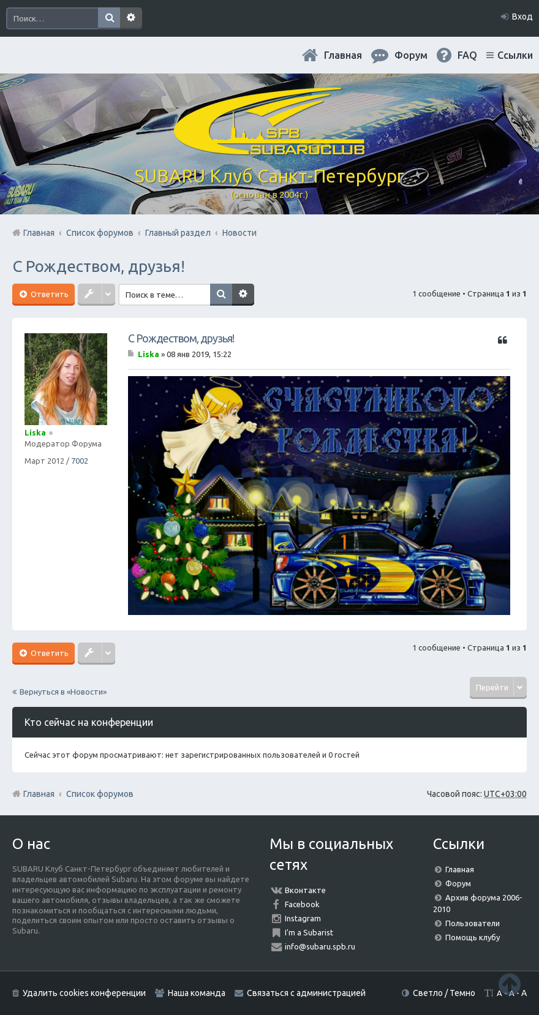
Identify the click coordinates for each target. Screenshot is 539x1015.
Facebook (302, 904)
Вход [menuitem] (522, 16)
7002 (79, 460)
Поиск (109, 18)
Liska (35, 432)
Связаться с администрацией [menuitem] (306, 993)
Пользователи (472, 923)
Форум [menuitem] (411, 55)
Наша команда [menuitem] (196, 993)
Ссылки (515, 55)
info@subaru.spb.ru (320, 946)
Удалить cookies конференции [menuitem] (84, 993)
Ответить (49, 294)
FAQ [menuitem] (467, 55)
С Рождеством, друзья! (98, 266)
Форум (458, 883)
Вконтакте (305, 890)
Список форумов (100, 794)
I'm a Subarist (309, 932)
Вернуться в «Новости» (63, 691)
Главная (343, 55)
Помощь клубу (472, 937)
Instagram (303, 918)
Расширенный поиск (131, 18)
